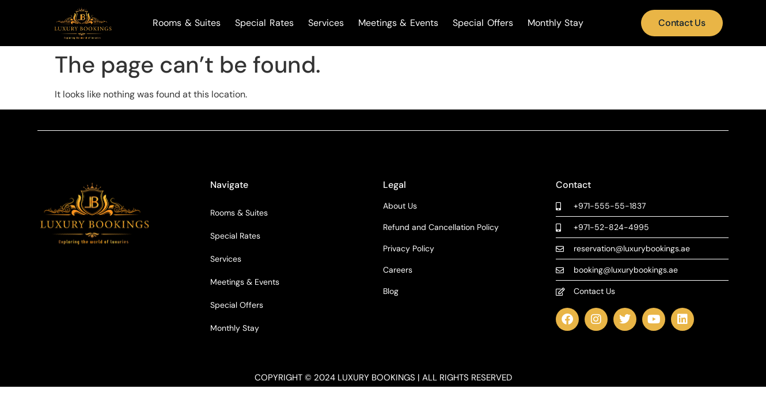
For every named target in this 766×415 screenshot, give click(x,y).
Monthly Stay (556, 23)
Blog (391, 291)
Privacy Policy (408, 249)
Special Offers (483, 23)
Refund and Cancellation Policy (441, 227)
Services (326, 23)
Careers (397, 270)
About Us (400, 206)
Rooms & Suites (187, 23)
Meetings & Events (398, 23)
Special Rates (264, 23)
